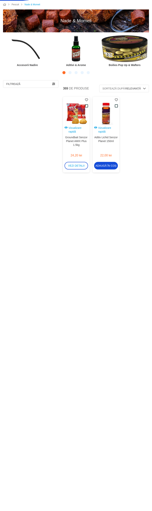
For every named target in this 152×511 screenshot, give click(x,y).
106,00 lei (47, 412)
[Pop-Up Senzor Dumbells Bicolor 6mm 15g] (106, 291)
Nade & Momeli (32, 19)
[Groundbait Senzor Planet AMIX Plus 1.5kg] (76, 142)
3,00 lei (34, 412)
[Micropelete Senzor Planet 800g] (106, 215)
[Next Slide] (146, 67)
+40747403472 (142, 476)
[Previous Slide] (6, 67)
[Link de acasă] (4, 19)
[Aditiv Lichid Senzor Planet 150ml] (106, 142)
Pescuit (15, 19)
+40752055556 (142, 480)
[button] (67, 86)
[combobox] (61, 7)
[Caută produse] (30, 7)
